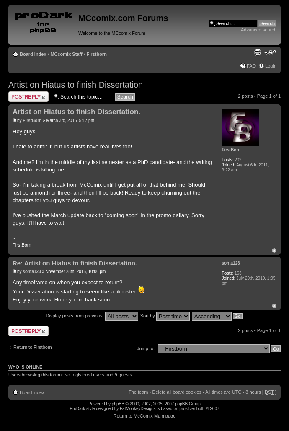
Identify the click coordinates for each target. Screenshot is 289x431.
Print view (257, 52)
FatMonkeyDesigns (138, 408)
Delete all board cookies (176, 392)
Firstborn (97, 54)
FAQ (251, 65)
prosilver (187, 408)
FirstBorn (32, 120)
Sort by (165, 315)
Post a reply (28, 96)
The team (138, 392)
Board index (33, 54)
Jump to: (146, 348)
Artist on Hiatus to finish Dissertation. (76, 84)
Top (274, 250)
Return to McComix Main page (145, 415)
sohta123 (32, 271)
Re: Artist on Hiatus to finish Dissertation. (75, 263)
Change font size (270, 52)
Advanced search (258, 29)
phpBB (118, 404)
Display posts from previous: (92, 315)
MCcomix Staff (66, 54)
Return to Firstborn (32, 347)
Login (270, 65)
